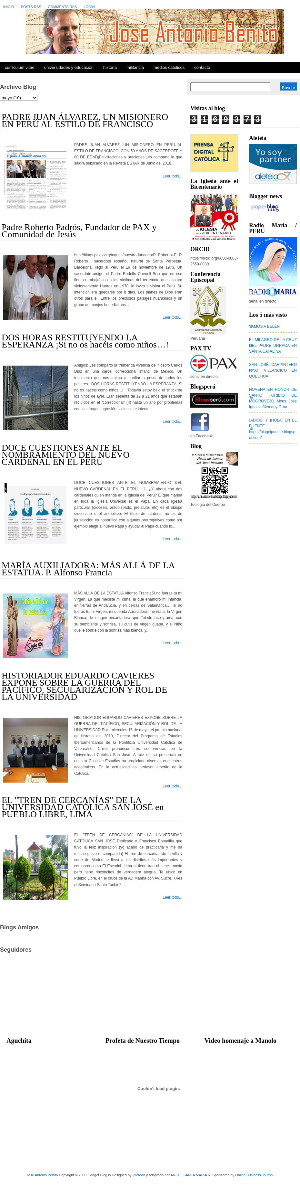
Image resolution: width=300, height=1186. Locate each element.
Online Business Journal (254, 1175)
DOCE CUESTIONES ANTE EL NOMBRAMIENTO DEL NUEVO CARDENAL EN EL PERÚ (66, 455)
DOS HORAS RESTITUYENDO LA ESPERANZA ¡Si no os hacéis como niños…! (85, 340)
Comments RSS (62, 7)
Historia (110, 67)
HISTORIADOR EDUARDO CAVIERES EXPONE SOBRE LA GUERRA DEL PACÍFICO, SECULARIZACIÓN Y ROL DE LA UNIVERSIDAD (84, 686)
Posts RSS (31, 7)
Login (89, 7)
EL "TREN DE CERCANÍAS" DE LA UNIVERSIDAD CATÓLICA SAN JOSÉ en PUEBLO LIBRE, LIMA (83, 807)
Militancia (135, 67)
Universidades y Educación (69, 67)
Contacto (202, 67)
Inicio (8, 7)
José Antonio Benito (42, 1175)
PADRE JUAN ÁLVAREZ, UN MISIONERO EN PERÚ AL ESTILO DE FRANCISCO (85, 120)
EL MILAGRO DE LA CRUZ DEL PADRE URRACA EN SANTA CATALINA (273, 345)
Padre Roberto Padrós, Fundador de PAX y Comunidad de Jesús (79, 230)
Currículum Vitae (20, 67)
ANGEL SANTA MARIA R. (191, 1175)
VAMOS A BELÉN (264, 326)
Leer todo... (172, 176)
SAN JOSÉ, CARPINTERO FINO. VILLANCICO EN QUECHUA (273, 370)
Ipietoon (139, 1175)
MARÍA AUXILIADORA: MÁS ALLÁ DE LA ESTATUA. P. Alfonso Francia (88, 568)
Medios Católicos (169, 67)
